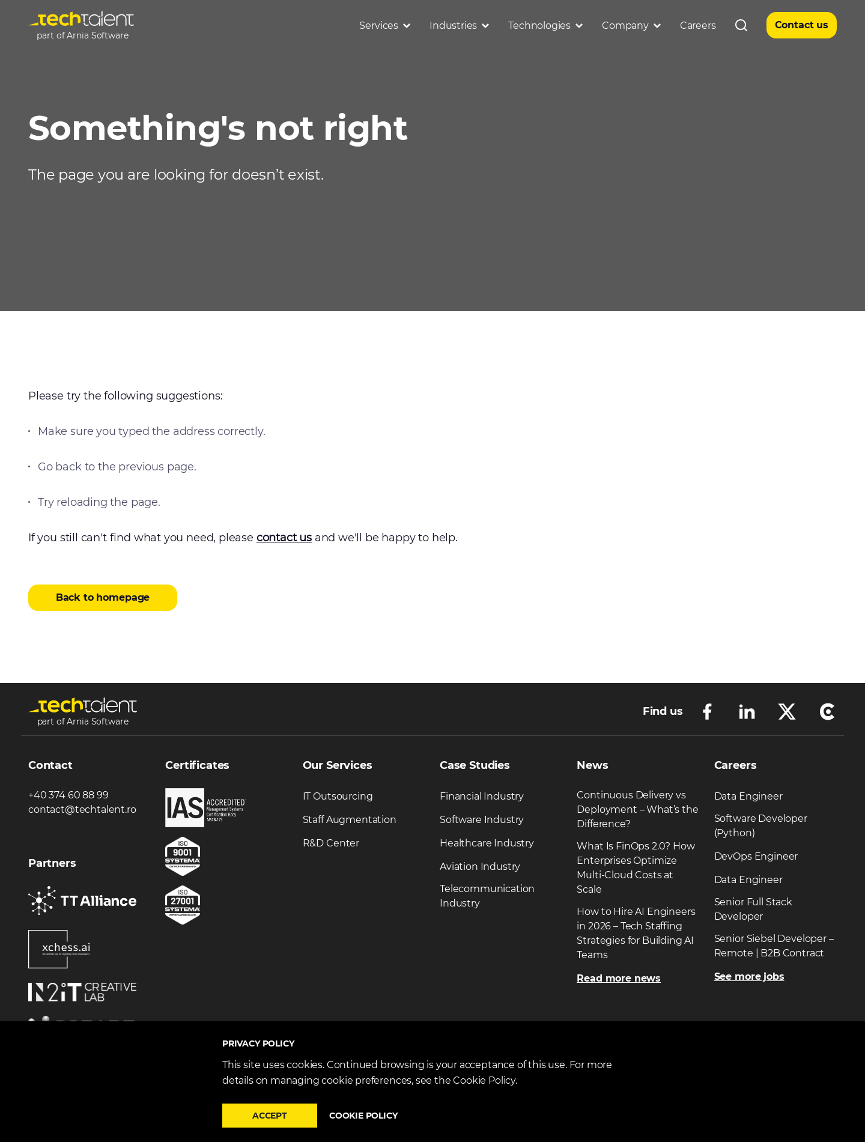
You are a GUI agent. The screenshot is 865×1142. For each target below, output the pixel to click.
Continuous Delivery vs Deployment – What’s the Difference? (637, 809)
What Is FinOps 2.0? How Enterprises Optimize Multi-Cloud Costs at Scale (635, 867)
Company (631, 25)
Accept (269, 1115)
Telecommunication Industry (487, 896)
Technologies (545, 25)
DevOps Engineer (756, 856)
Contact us (801, 25)
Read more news (619, 978)
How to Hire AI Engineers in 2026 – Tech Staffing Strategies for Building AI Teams (636, 933)
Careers (698, 25)
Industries (459, 25)
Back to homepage (103, 597)
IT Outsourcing (338, 796)
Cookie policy (363, 1115)
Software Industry (482, 819)
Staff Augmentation (349, 819)
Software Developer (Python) (760, 826)
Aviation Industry (480, 866)
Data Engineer (748, 796)
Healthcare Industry (487, 843)
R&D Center (331, 843)
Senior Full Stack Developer (753, 909)
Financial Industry (482, 796)
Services (384, 25)
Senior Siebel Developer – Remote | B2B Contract (774, 946)
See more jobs (749, 976)
